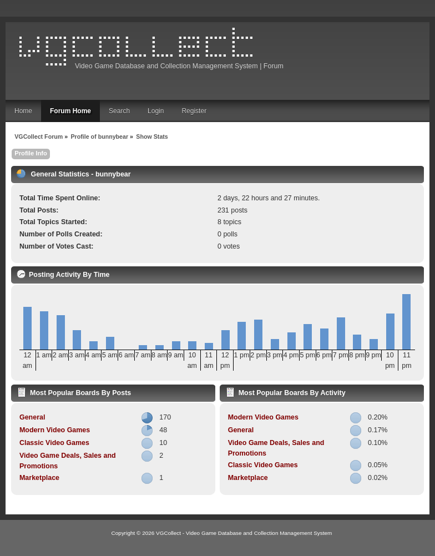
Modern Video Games (54, 430)
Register (193, 111)
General (32, 417)
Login (156, 111)
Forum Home (70, 111)
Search (119, 111)
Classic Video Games (54, 443)
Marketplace (39, 478)
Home (23, 111)
